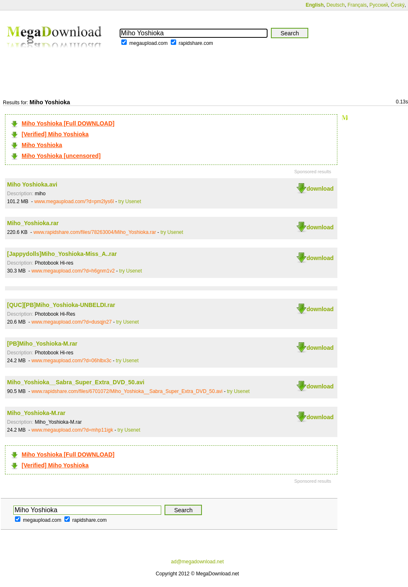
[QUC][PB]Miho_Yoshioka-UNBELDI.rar (61, 305)
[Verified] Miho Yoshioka (55, 134)
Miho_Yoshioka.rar (33, 223)
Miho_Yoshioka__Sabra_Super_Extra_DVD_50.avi (75, 382)
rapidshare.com (196, 43)
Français (356, 5)
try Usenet (129, 201)
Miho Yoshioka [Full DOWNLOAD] (68, 123)
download (320, 188)
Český (397, 5)
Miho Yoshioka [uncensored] (61, 155)
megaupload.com (148, 43)
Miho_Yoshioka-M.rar (36, 413)
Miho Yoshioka (42, 145)
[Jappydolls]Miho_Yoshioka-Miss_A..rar (62, 254)
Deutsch (336, 5)
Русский (378, 5)
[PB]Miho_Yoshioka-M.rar (42, 343)
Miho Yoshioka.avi (32, 184)
